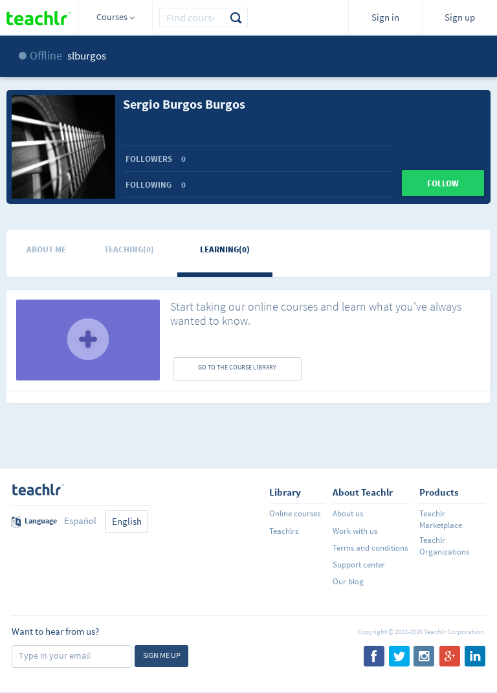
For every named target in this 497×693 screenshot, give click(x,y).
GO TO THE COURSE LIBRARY (237, 367)
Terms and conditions (370, 547)
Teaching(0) (129, 249)
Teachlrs (283, 530)
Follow (443, 183)
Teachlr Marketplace (440, 519)
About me (46, 249)
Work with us (355, 530)
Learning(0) (225, 249)
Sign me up (162, 655)
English (127, 521)
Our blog (348, 581)
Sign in (385, 17)
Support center (359, 564)
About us (348, 513)
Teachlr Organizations (444, 545)
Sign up (460, 17)
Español (80, 520)
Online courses (294, 513)
